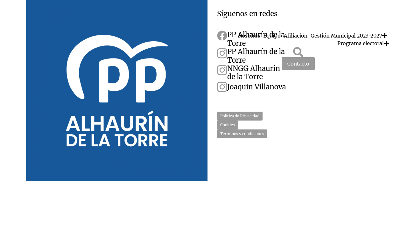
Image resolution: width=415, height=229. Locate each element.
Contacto (298, 63)
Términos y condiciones (242, 133)
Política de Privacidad (239, 116)
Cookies (227, 124)
